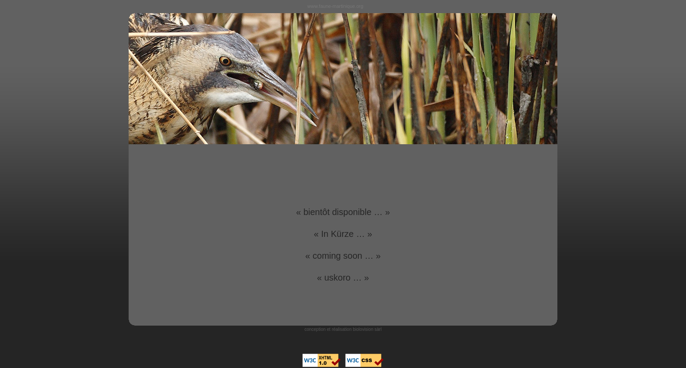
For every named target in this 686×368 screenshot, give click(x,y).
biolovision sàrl (367, 329)
